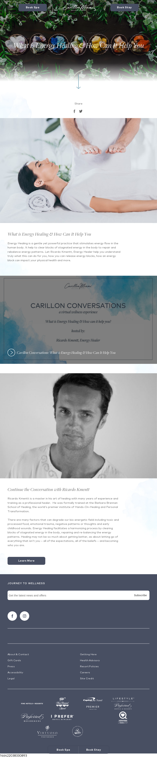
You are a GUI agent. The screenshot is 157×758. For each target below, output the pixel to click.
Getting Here (88, 654)
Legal (11, 678)
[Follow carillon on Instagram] (24, 616)
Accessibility (15, 672)
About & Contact (18, 654)
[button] (78, 320)
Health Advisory (90, 660)
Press (11, 666)
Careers (85, 672)
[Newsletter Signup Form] (78, 599)
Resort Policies (89, 666)
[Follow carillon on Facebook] (12, 616)
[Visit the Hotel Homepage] (78, 8)
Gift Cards (14, 660)
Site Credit (87, 678)
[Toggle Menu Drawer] (10, 7)
